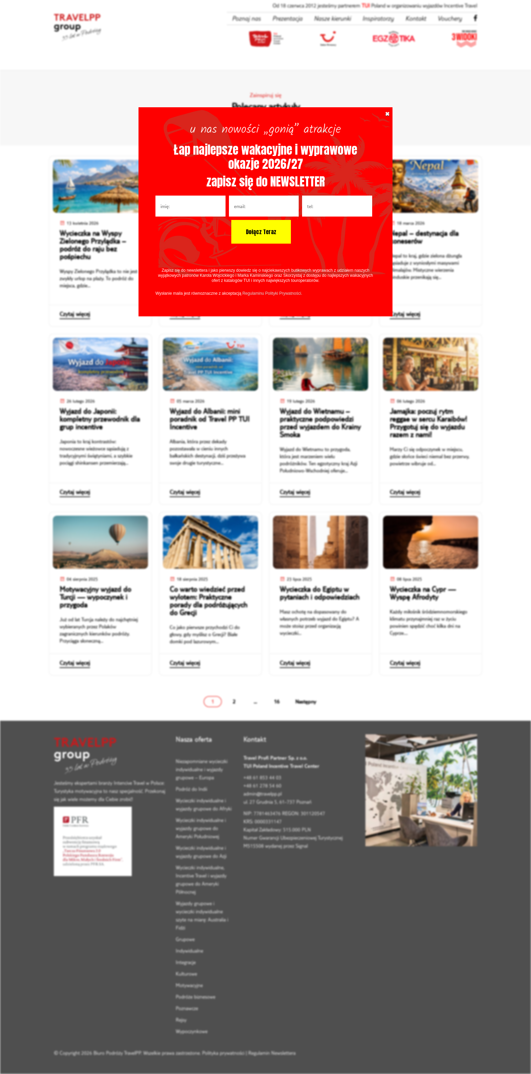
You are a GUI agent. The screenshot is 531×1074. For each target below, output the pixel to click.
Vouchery (450, 18)
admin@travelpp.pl (262, 794)
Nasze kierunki (332, 18)
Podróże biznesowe (195, 997)
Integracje (186, 962)
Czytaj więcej (75, 314)
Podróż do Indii (191, 789)
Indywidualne (189, 951)
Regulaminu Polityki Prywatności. (272, 293)
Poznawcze (187, 1008)
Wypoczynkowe (192, 1031)
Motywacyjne (189, 985)
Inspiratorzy (378, 18)
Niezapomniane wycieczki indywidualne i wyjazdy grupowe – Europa (202, 769)
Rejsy (181, 1020)
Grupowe (185, 939)
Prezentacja (287, 18)
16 (276, 701)
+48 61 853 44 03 (262, 777)
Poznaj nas (246, 18)
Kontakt (415, 18)
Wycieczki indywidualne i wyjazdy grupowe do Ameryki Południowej (201, 828)
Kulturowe (186, 974)
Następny (305, 701)
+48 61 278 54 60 (262, 785)
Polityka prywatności (223, 1053)
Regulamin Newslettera (272, 1053)
